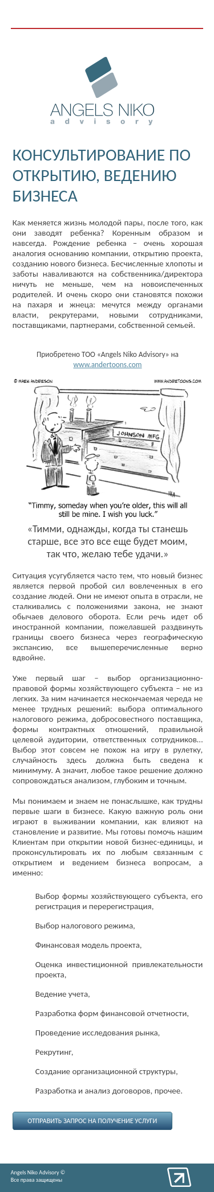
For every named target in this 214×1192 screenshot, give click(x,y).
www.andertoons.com (107, 364)
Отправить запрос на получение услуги (92, 1121)
